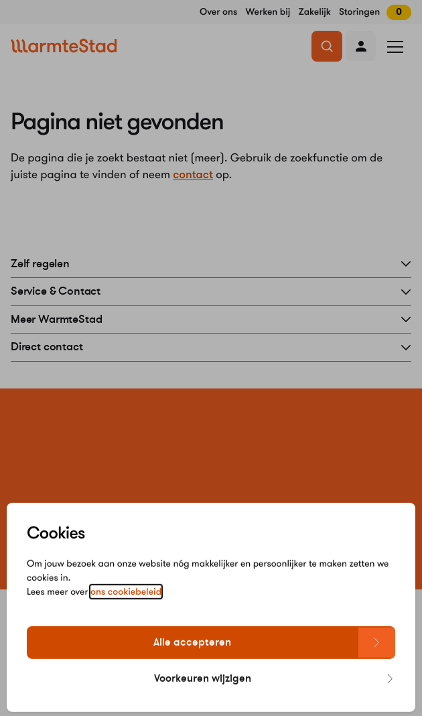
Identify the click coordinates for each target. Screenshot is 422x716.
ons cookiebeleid (125, 605)
